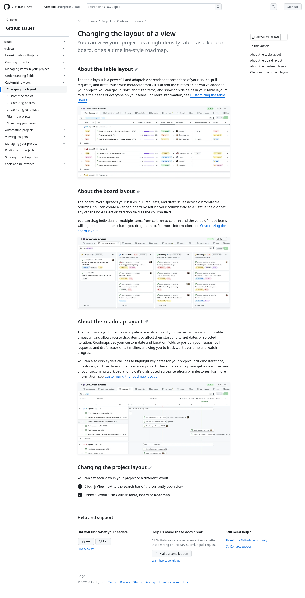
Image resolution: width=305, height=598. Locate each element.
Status (137, 582)
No (103, 541)
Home (11, 19)
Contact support (239, 546)
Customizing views (130, 21)
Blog (186, 582)
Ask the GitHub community (247, 540)
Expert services (168, 582)
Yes (86, 541)
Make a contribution (171, 554)
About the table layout (108, 68)
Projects (106, 21)
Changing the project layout (115, 467)
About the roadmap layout (113, 321)
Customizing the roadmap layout (131, 376)
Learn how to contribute (166, 560)
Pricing (150, 582)
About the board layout (109, 191)
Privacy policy (86, 549)
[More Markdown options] (284, 37)
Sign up (292, 7)
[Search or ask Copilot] (154, 6)
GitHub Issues (20, 28)
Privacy (125, 582)
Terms (112, 582)
